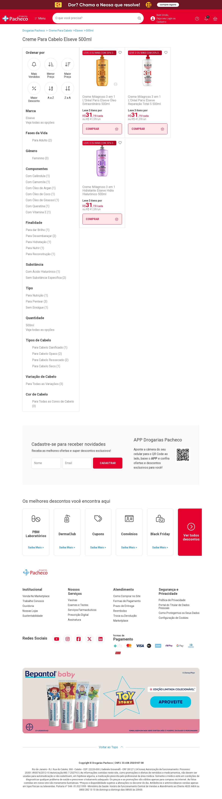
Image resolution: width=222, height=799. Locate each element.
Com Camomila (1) (38, 182)
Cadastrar (108, 463)
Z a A (67, 90)
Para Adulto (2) (42, 140)
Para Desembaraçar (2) (41, 236)
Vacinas (72, 600)
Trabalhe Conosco (33, 601)
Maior (67, 68)
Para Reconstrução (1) (40, 254)
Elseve (79, 30)
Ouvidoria (28, 605)
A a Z (50, 90)
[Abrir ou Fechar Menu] (40, 18)
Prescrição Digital (78, 614)
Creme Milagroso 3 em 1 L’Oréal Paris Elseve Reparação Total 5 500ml (145, 100)
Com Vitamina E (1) (38, 212)
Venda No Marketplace (36, 596)
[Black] (111, 5)
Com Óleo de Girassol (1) (42, 200)
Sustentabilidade (33, 615)
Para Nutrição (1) (37, 295)
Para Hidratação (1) (38, 242)
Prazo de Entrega (123, 605)
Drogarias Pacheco (34, 30)
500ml (89, 30)
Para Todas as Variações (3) (44, 384)
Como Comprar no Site (126, 596)
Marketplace (120, 620)
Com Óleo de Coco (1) (40, 194)
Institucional (32, 589)
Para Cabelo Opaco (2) (47, 354)
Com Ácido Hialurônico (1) (43, 271)
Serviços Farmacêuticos (82, 609)
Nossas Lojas (30, 610)
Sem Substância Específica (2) (46, 277)
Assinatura (74, 619)
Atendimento (123, 589)
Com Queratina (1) (37, 206)
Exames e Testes (78, 605)
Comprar (103, 129)
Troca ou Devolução (125, 615)
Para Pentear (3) (36, 301)
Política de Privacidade (172, 600)
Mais (34, 68)
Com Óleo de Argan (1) (41, 188)
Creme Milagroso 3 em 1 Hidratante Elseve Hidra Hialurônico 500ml (98, 190)
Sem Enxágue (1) (37, 307)
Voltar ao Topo (111, 747)
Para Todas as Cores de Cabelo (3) (53, 404)
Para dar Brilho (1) (37, 230)
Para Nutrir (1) (35, 248)
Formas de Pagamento (127, 601)
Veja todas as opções (40, 122)
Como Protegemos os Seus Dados (179, 612)
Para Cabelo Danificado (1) (49, 347)
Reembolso (120, 610)
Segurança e (179, 591)
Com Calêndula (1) (38, 176)
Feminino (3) (40, 158)
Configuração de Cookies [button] (173, 617)
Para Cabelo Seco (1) (46, 366)
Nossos (88, 591)
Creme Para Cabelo (60, 30)
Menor (50, 68)
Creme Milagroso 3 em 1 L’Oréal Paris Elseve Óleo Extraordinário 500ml (99, 100)
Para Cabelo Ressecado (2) (50, 360)
